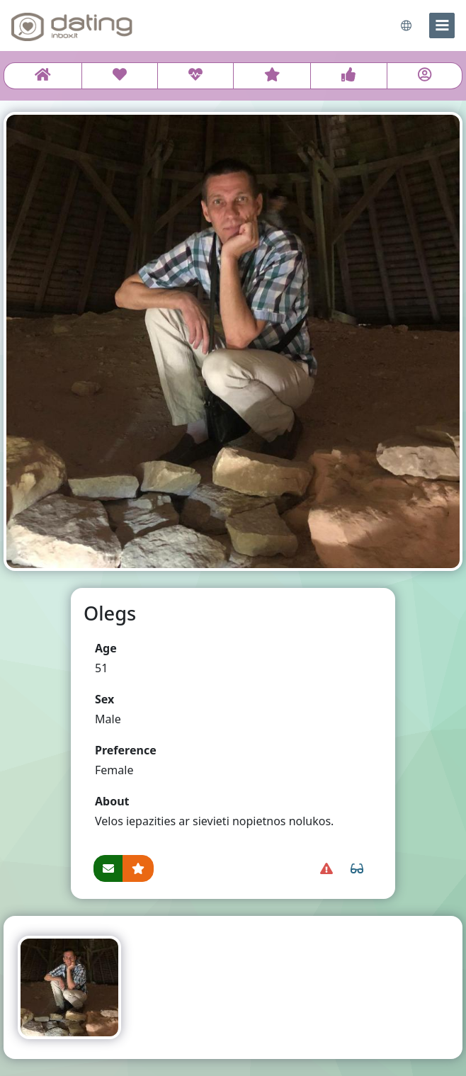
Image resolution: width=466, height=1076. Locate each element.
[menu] (442, 25)
